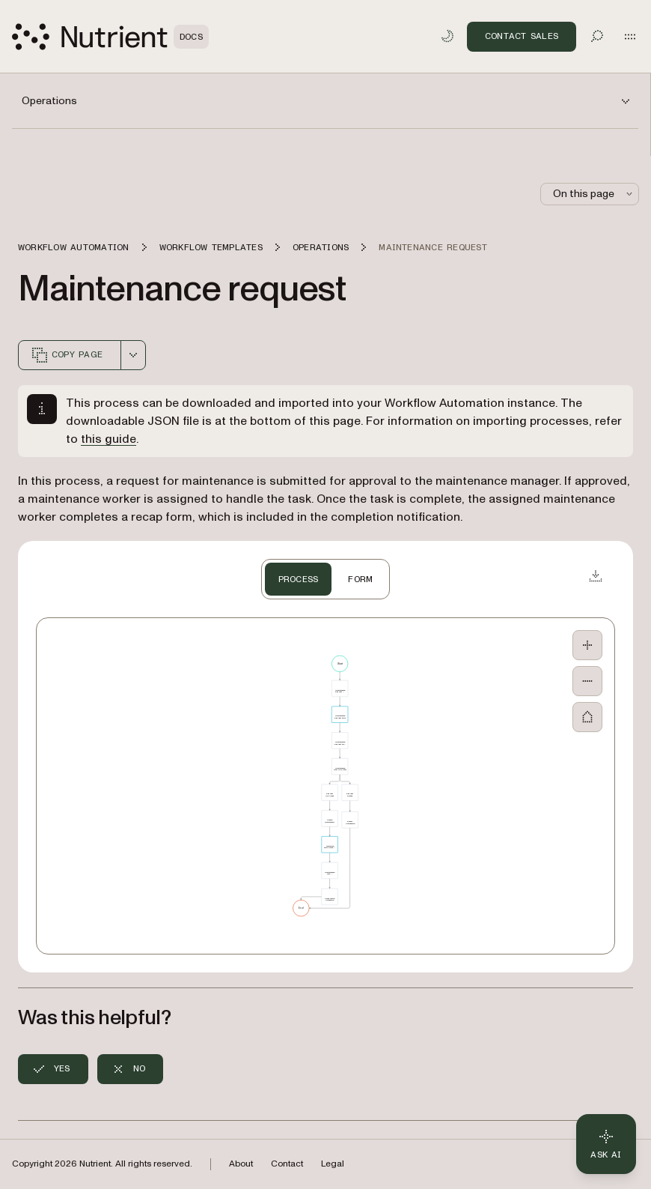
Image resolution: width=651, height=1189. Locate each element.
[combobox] (133, 355)
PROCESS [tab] (298, 579)
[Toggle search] (597, 36)
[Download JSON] (595, 575)
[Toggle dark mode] (447, 36)
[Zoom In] (587, 645)
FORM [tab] (360, 579)
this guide (108, 439)
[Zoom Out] (587, 681)
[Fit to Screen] (587, 717)
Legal (332, 1164)
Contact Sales (521, 35)
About (241, 1164)
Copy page (67, 355)
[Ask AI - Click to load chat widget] (606, 1144)
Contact (287, 1164)
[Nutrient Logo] (110, 36)
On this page (594, 194)
